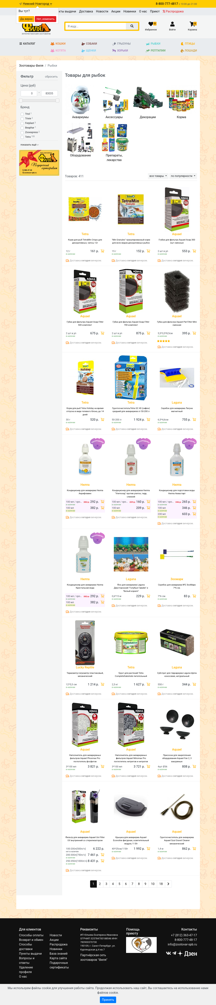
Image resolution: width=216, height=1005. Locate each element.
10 (153, 884)
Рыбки (153, 44)
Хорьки (120, 51)
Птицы (188, 44)
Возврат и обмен (31, 940)
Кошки (57, 44)
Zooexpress (31, 132)
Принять (108, 1000)
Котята (58, 51)
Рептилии (155, 51)
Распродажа (173, 11)
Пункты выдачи (64, 11)
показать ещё (30, 144)
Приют (155, 11)
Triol (27, 113)
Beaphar (29, 127)
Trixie (28, 118)
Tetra (28, 136)
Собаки (89, 44)
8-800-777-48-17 (186, 940)
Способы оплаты (31, 935)
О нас (143, 11)
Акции (115, 11)
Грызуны (121, 44)
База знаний (58, 953)
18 (161, 884)
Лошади (189, 51)
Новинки (129, 11)
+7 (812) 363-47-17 (184, 935)
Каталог (27, 43)
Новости (102, 11)
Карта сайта (58, 958)
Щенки (88, 51)
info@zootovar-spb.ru (182, 944)
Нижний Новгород (37, 4)
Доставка (86, 11)
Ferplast (29, 123)
